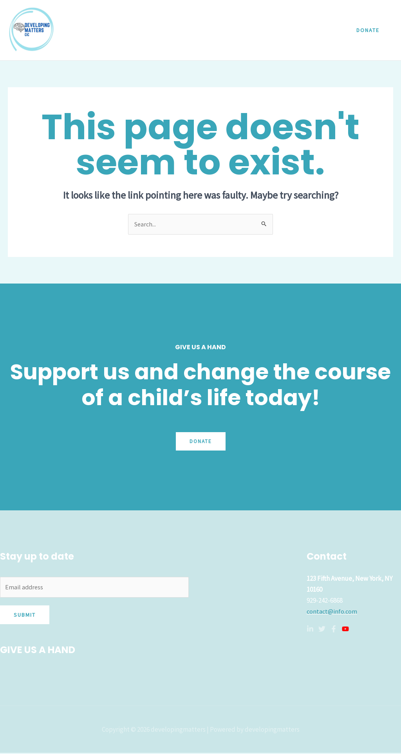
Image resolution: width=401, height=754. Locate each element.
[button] (368, 30)
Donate (200, 441)
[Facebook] (333, 629)
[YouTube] (345, 629)
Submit (25, 616)
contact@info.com (332, 611)
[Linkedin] (310, 629)
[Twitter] (321, 629)
